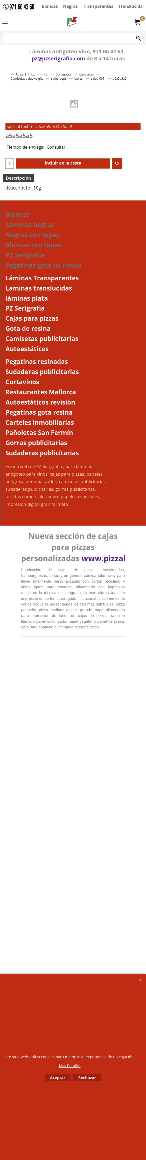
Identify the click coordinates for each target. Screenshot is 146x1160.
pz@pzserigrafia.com (58, 58)
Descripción (18, 178)
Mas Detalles (69, 1065)
